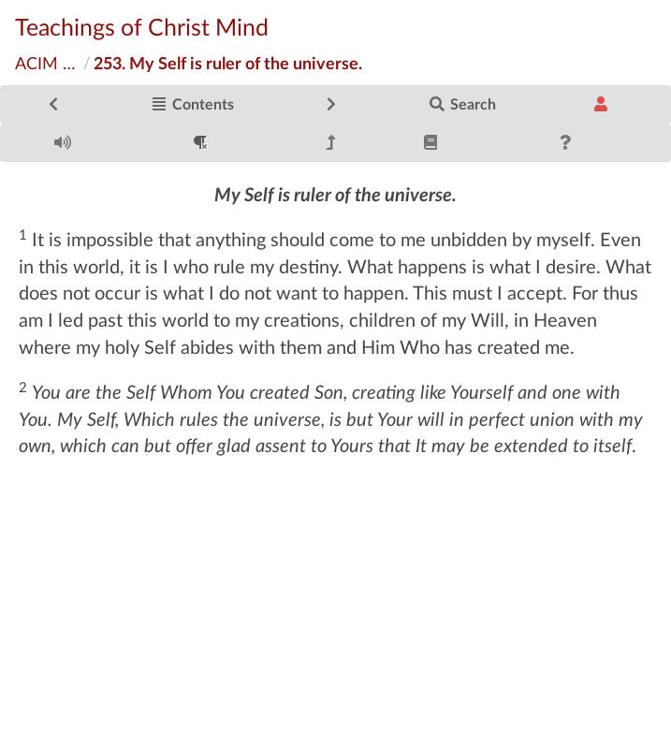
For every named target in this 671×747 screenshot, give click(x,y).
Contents (192, 103)
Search (462, 103)
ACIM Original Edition (47, 62)
